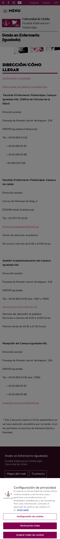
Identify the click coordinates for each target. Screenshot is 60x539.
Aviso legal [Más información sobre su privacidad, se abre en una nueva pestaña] (22, 511)
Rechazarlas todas (30, 527)
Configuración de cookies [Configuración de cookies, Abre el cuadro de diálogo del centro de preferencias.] (30, 518)
